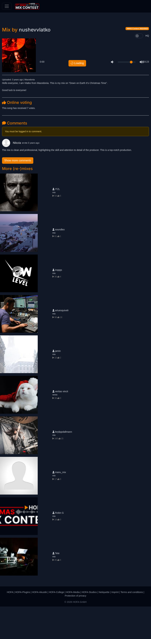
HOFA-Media (73, 624)
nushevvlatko (35, 62)
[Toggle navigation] (6, 6)
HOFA (10, 624)
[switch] (139, 68)
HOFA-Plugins (22, 624)
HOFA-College (56, 624)
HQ (147, 68)
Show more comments (17, 193)
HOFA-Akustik (39, 624)
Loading (77, 95)
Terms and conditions (132, 624)
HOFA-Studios (89, 624)
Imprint (115, 624)
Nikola (12, 175)
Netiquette (104, 624)
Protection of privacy (75, 628)
